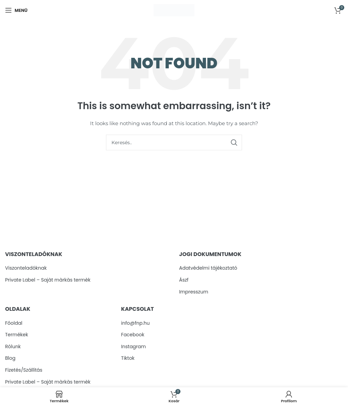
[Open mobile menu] (16, 10)
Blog (10, 358)
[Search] (174, 142)
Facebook (132, 335)
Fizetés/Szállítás (23, 370)
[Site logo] (174, 9)
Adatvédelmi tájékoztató (208, 268)
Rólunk (13, 346)
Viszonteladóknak (26, 268)
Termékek (16, 335)
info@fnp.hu (135, 323)
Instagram (133, 346)
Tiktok (128, 358)
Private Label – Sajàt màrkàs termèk (47, 280)
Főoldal (13, 323)
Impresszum (193, 292)
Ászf (184, 280)
